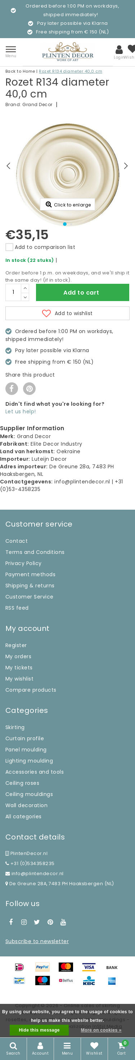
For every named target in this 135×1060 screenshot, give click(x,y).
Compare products (31, 689)
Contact (16, 541)
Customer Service (29, 596)
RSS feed (17, 607)
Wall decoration (26, 805)
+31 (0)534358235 (30, 863)
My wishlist (19, 678)
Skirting (15, 727)
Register (16, 645)
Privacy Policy (23, 563)
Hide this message (39, 1030)
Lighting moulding (29, 760)
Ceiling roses (22, 783)
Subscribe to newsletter (37, 941)
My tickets (19, 667)
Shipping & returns (30, 585)
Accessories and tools (34, 771)
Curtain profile (24, 738)
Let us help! (20, 411)
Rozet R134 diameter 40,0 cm (70, 71)
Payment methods (30, 574)
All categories (23, 816)
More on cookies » (101, 1030)
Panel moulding (26, 749)
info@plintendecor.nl (34, 873)
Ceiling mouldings (29, 794)
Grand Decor (37, 104)
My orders (18, 656)
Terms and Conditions (35, 552)
